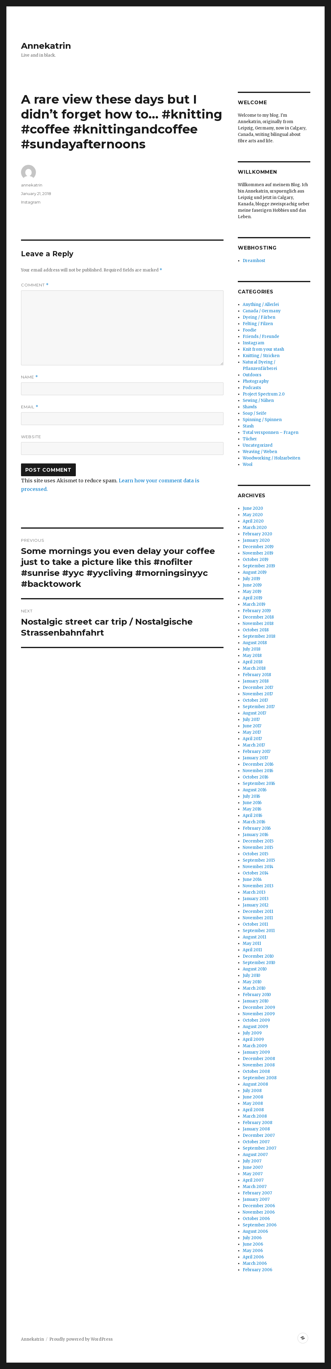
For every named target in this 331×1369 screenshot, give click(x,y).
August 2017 (254, 713)
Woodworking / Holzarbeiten (271, 458)
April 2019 (252, 598)
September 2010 (259, 962)
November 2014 (258, 866)
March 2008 (255, 1116)
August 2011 (254, 937)
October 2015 (255, 854)
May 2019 (252, 591)
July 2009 (252, 1033)
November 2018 (258, 623)
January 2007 (256, 1199)
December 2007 (259, 1135)
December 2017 (258, 687)
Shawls (250, 407)
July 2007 (252, 1161)
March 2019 (254, 604)
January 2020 (256, 540)
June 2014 (252, 879)
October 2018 (256, 630)
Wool (247, 464)
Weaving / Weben (260, 451)
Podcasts (252, 387)
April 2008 (253, 1109)
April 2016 (252, 815)
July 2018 (251, 649)
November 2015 (258, 847)
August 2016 (254, 790)
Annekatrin (46, 46)
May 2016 (252, 809)
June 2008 (253, 1097)
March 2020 (255, 527)
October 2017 (255, 700)
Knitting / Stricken (261, 355)
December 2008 (259, 1058)
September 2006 (259, 1225)
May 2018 (252, 655)
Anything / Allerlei (261, 304)
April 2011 (252, 949)
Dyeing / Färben (259, 317)
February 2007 (257, 1193)
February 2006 (257, 1269)
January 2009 (256, 1052)
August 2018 (255, 642)
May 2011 (252, 943)
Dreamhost (254, 260)
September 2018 (259, 636)
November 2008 (259, 1065)
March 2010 (254, 988)
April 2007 (253, 1180)
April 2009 (253, 1039)
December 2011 (258, 911)
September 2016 (259, 783)
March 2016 (254, 822)
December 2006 (259, 1205)
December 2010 (258, 956)
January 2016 (255, 834)
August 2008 (255, 1084)
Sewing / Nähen (258, 400)
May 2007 (252, 1173)
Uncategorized (258, 445)
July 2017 (251, 719)
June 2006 (253, 1244)
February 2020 (257, 534)
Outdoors (252, 375)
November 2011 (258, 917)
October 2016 (255, 777)
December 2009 (259, 1007)
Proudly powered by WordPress (81, 1339)
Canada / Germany (262, 311)
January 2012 (256, 905)
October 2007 (256, 1141)
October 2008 (256, 1071)
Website (31, 436)
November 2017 (258, 694)
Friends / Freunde (261, 336)
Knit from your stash (263, 349)
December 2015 (258, 841)
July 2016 (251, 796)
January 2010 (256, 1001)
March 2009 (255, 1045)
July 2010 (251, 975)
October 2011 (255, 924)
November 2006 (259, 1212)
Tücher (250, 439)
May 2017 (252, 732)
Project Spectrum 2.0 (264, 394)
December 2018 (258, 617)
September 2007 (259, 1148)
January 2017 (255, 758)
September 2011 (259, 930)
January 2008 (256, 1129)
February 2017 (256, 751)
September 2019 (259, 566)
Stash (248, 426)
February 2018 (257, 674)
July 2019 (251, 578)
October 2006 (256, 1218)
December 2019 (258, 546)
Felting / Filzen (258, 323)
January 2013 (256, 898)
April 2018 (252, 662)
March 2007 (254, 1186)
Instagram (30, 202)
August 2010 (255, 969)
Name (29, 377)
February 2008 (257, 1122)
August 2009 (255, 1026)
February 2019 (257, 610)
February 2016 (257, 828)
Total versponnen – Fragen (270, 432)
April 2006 (253, 1257)
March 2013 (254, 892)
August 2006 (255, 1231)
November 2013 (258, 885)
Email (29, 407)
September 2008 (259, 1077)
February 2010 (257, 994)
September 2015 (259, 860)
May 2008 (253, 1103)
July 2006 (252, 1237)
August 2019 (254, 572)
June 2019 (252, 585)
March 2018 (254, 668)
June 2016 (252, 802)
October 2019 (255, 559)
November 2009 (259, 1013)
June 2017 (252, 726)
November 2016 (258, 770)
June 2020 (253, 508)
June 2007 (253, 1167)
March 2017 (254, 745)
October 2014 (256, 873)
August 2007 (255, 1154)
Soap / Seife (254, 413)
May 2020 (253, 514)
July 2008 (252, 1090)
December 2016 (258, 764)
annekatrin (31, 185)
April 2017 (252, 738)
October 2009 (256, 1020)
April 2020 (253, 521)
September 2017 (259, 706)
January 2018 (256, 681)
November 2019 (258, 553)
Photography (256, 381)
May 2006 (253, 1250)
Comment (35, 285)
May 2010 (252, 981)
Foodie (249, 330)
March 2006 (255, 1263)
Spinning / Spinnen (262, 419)
